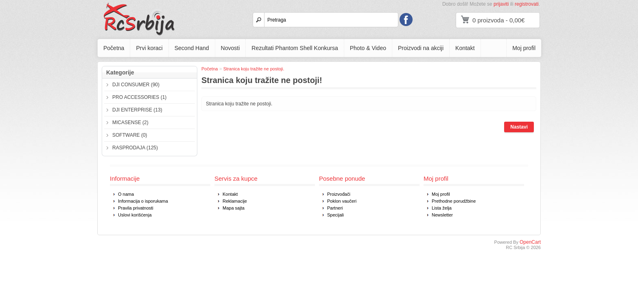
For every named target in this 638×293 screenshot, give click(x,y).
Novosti (230, 48)
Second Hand (192, 48)
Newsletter (442, 214)
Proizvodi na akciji (421, 48)
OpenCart (530, 242)
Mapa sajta (234, 208)
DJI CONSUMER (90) (136, 84)
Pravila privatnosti (135, 208)
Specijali (335, 214)
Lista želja (442, 208)
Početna (113, 48)
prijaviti (501, 4)
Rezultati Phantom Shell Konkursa (294, 48)
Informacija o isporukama (143, 201)
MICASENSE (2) (130, 122)
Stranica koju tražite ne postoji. (253, 68)
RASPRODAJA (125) (135, 148)
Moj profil (523, 48)
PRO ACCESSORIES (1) (139, 97)
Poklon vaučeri (341, 201)
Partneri (335, 208)
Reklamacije (235, 201)
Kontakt (464, 48)
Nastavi (519, 127)
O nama (126, 194)
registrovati (527, 4)
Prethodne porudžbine (454, 201)
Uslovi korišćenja (135, 214)
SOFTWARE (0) (129, 135)
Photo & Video (368, 48)
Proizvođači (338, 194)
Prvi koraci (149, 48)
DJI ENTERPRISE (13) (137, 110)
